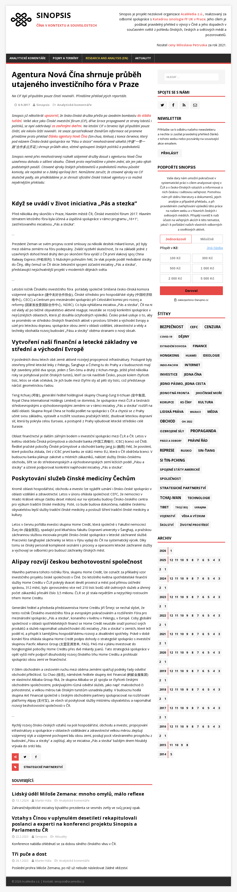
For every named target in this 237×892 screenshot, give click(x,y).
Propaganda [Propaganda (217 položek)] (203, 430)
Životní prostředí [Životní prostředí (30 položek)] (194, 525)
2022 (162, 615)
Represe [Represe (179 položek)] (167, 450)
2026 (162, 551)
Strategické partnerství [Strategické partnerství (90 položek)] (183, 488)
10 (182, 560)
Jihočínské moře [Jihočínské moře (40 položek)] (209, 393)
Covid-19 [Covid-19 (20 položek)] (166, 336)
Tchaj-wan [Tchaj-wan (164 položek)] (170, 497)
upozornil (51, 115)
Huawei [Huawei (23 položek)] (191, 355)
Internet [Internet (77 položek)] (192, 365)
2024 (162, 578)
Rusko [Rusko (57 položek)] (186, 450)
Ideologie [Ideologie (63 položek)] (211, 355)
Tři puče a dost (29, 854)
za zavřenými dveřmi (66, 126)
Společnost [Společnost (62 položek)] (170, 479)
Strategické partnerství (43, 767)
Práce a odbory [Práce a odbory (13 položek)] (170, 440)
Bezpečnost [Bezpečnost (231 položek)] (172, 326)
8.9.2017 (24, 105)
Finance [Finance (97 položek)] (200, 346)
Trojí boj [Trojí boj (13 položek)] (181, 507)
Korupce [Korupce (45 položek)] (167, 402)
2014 (162, 754)
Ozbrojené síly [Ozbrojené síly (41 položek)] (172, 431)
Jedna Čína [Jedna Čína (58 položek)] (193, 374)
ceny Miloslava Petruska (187, 45)
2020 (162, 652)
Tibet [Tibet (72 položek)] (164, 507)
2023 (162, 597)
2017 (162, 708)
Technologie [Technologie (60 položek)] (198, 498)
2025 (162, 560)
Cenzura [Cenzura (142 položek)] (212, 326)
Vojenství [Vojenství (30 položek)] (167, 516)
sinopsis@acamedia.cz (69, 881)
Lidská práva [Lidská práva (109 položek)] (172, 411)
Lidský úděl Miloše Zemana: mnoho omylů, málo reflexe (78, 794)
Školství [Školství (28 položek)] (167, 525)
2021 (162, 634)
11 (176, 560)
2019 (162, 671)
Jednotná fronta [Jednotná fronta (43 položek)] (174, 393)
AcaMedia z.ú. (192, 14)
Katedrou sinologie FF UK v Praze (179, 19)
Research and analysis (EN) (107, 58)
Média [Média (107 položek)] (212, 411)
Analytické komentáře (27, 58)
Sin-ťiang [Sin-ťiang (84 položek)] (206, 450)
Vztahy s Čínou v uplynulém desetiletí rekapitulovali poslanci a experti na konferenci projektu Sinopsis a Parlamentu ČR (74, 824)
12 (171, 560)
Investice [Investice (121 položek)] (169, 374)
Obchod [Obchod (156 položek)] (167, 421)
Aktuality (143, 58)
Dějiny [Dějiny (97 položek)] (183, 336)
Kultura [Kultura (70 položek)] (205, 402)
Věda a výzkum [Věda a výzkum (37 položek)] (193, 516)
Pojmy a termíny (65, 58)
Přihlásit (169, 153)
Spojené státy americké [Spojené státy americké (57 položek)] (180, 469)
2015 (162, 745)
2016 (162, 726)
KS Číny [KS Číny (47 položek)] (186, 402)
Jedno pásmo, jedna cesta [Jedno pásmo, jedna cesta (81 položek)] (183, 383)
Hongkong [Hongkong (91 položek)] (169, 355)
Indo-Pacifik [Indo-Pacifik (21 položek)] (169, 365)
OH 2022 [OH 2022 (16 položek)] (187, 421)
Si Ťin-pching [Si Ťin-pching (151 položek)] (172, 460)
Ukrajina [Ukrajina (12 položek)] (200, 507)
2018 (162, 689)
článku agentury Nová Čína (67, 136)
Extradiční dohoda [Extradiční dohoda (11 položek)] (173, 346)
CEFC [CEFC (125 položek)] (194, 326)
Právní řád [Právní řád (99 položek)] (198, 440)
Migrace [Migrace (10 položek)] (195, 412)
